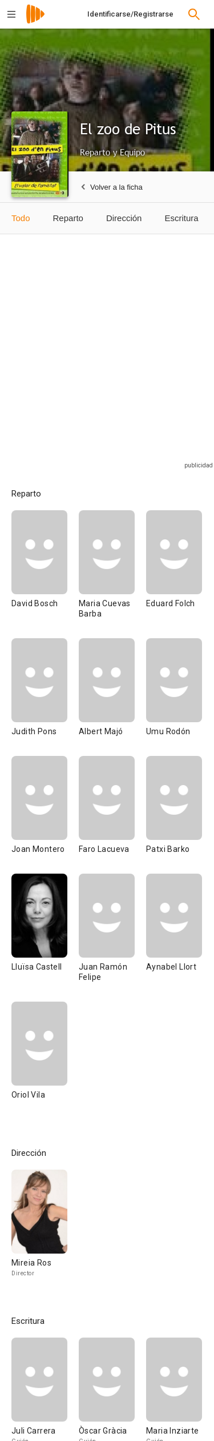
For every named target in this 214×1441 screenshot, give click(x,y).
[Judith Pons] (45, 697)
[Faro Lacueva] (112, 815)
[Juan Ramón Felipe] (112, 938)
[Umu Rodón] (174, 697)
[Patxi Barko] (174, 815)
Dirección (124, 218)
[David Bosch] (45, 574)
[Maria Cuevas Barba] (112, 574)
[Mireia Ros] (39, 1228)
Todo (20, 218)
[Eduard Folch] (174, 574)
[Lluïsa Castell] (45, 938)
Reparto (68, 218)
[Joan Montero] (45, 815)
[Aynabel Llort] (174, 938)
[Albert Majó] (112, 697)
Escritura (181, 218)
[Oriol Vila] (39, 1060)
